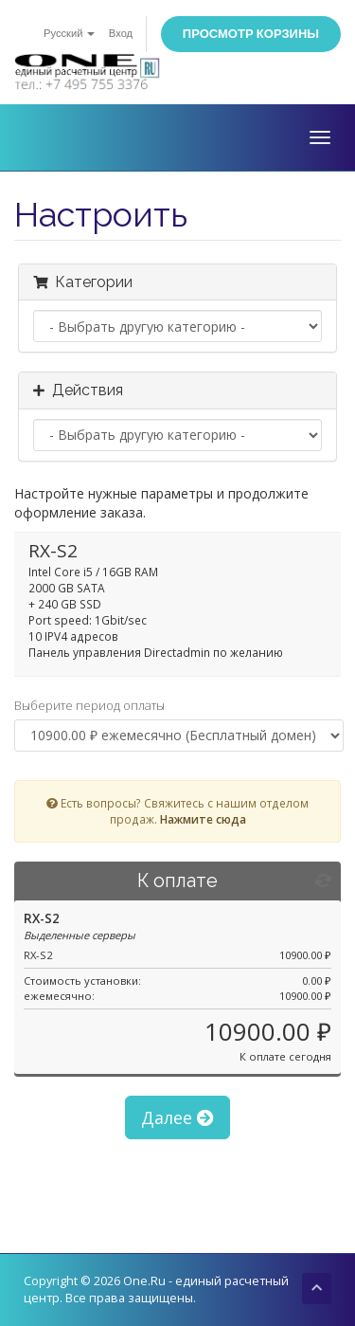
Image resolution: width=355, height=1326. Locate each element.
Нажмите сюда (203, 818)
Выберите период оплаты (89, 705)
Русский (69, 33)
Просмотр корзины (251, 34)
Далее (177, 1117)
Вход (121, 33)
